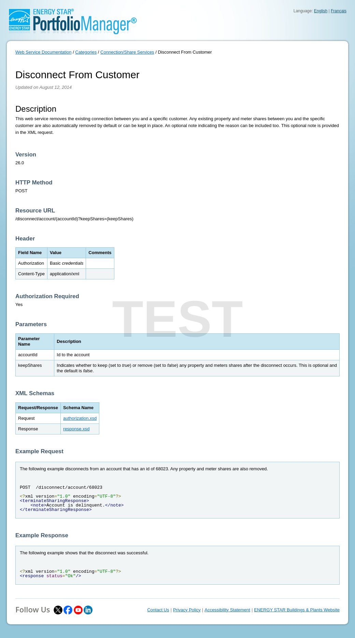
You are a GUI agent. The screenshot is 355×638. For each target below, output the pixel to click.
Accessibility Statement (227, 609)
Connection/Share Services (127, 52)
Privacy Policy (187, 609)
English (320, 11)
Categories (86, 52)
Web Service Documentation (43, 52)
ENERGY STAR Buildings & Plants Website (297, 609)
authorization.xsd (80, 418)
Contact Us (158, 609)
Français (338, 11)
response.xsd (76, 428)
